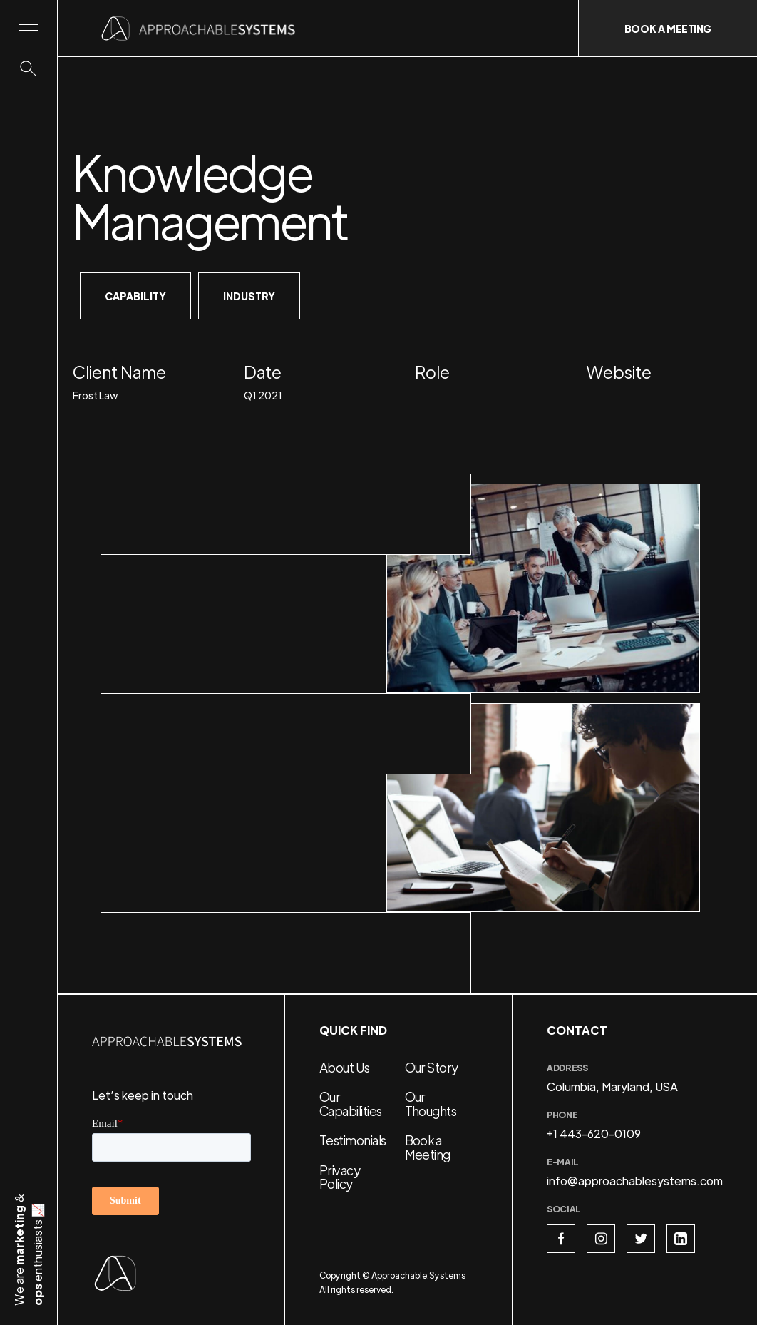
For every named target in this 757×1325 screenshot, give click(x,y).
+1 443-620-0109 (594, 1133)
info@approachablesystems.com (635, 1180)
